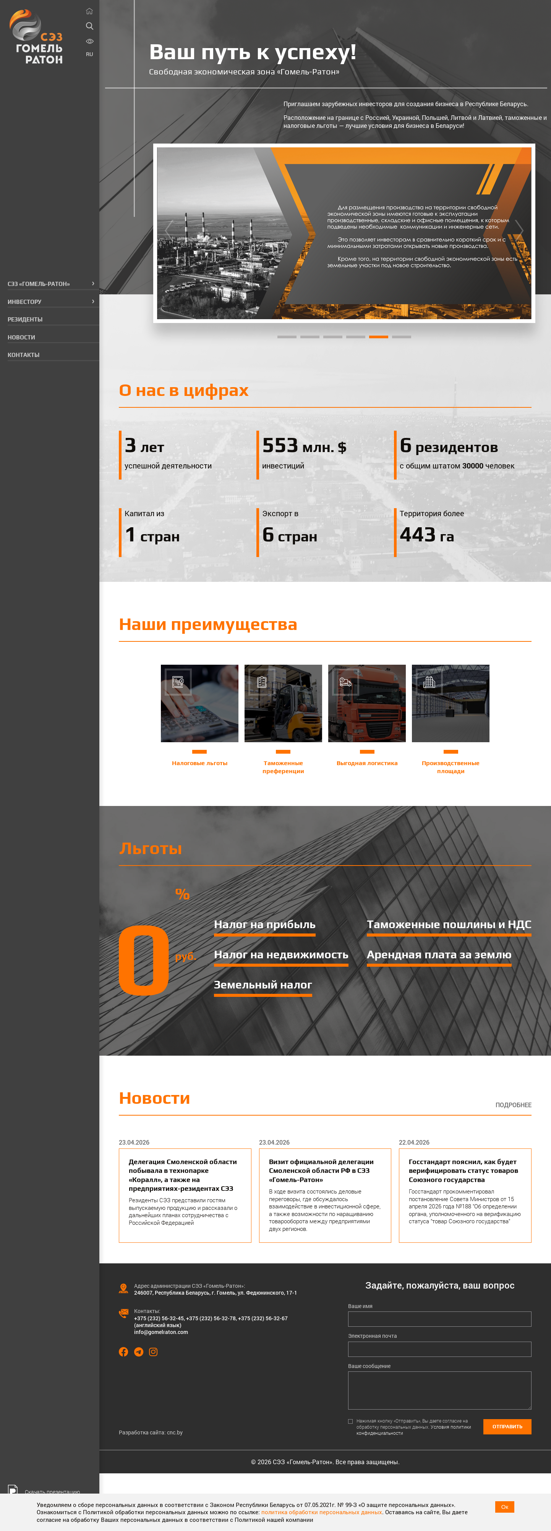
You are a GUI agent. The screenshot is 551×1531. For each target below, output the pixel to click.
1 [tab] (287, 337)
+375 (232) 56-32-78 (211, 1318)
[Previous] (169, 233)
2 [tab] (309, 337)
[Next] (519, 233)
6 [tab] (401, 337)
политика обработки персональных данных (321, 1512)
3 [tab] (332, 337)
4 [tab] (355, 337)
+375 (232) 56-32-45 (159, 1318)
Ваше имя (360, 1306)
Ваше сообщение (369, 1366)
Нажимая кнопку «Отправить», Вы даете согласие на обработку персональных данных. (414, 1427)
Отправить (507, 1426)
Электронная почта (372, 1335)
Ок (504, 1507)
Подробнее (514, 1105)
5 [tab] (378, 337)
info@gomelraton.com (161, 1332)
